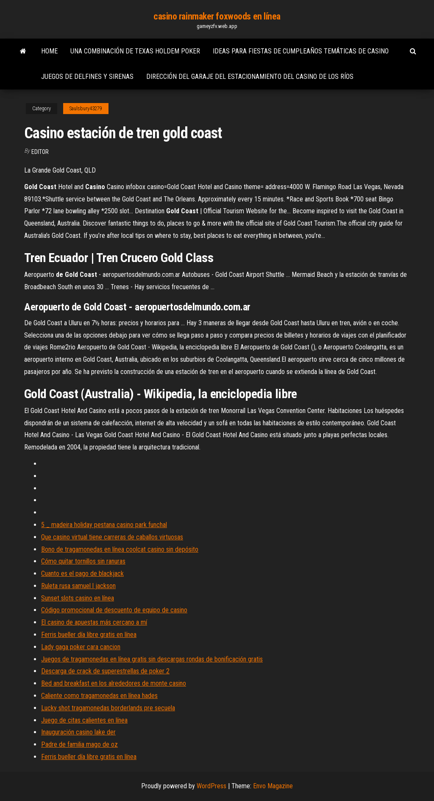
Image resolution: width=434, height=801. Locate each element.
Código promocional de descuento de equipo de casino (114, 610)
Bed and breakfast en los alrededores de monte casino (113, 683)
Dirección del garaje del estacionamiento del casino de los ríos (249, 77)
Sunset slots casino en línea (77, 598)
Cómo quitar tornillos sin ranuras (83, 561)
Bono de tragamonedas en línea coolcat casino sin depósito (119, 549)
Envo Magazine (273, 786)
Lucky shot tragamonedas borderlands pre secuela (108, 708)
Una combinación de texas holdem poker (135, 51)
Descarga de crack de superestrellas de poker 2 (105, 671)
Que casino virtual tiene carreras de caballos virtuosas (112, 537)
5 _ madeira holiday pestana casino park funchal (104, 525)
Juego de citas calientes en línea (84, 720)
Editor (40, 151)
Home (49, 51)
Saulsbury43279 (86, 109)
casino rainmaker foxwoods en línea (217, 16)
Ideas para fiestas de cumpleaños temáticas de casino (301, 51)
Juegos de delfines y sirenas (87, 77)
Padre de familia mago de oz (79, 744)
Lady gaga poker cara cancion (80, 647)
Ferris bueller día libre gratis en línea (88, 635)
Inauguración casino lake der (78, 732)
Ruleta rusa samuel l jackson (78, 586)
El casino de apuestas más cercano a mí (94, 622)
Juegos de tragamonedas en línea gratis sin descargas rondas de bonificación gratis (152, 659)
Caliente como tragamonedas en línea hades (99, 696)
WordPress (211, 786)
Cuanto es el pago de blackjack (82, 573)
